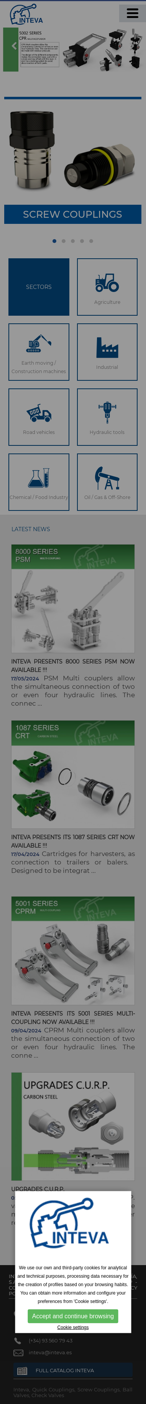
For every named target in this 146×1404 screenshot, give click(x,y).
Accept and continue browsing (73, 1316)
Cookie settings (73, 1327)
